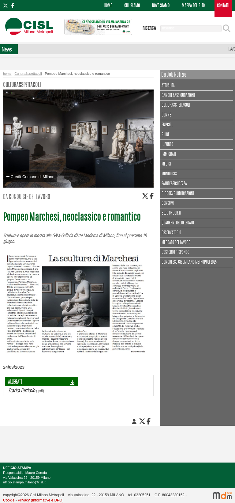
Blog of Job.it (171, 213)
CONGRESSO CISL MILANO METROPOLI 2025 (189, 262)
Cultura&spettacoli (28, 73)
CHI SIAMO (132, 6)
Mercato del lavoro (176, 243)
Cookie (8, 500)
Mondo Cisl (170, 174)
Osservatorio (171, 233)
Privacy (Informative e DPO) (40, 500)
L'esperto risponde (175, 252)
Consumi (168, 203)
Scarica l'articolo (21, 390)
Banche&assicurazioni (178, 95)
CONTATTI (223, 6)
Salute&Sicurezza (174, 184)
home (7, 73)
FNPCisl (167, 125)
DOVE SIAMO (161, 6)
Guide (166, 135)
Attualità (169, 85)
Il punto (167, 145)
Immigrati (169, 154)
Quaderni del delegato (178, 223)
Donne (166, 115)
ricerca (149, 28)
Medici (166, 164)
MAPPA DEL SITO (193, 6)
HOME (108, 6)
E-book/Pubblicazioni (178, 194)
